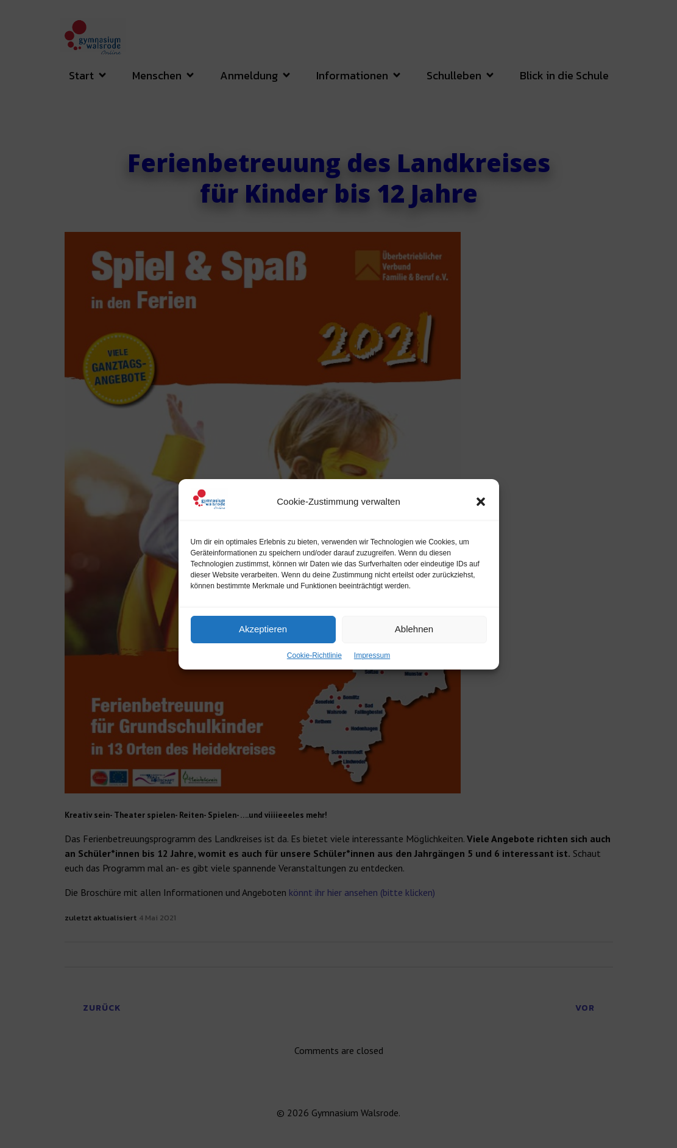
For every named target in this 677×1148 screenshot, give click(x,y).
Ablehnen (414, 642)
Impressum (372, 669)
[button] (481, 515)
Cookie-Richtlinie (314, 669)
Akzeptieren (263, 642)
